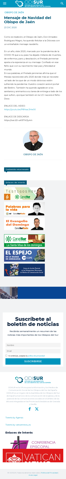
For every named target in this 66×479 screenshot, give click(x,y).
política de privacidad (36, 356)
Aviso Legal (33, 475)
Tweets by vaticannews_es (18, 425)
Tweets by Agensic (14, 417)
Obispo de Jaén (14, 12)
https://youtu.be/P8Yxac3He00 (20, 109)
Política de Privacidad (49, 473)
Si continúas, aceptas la (25, 356)
